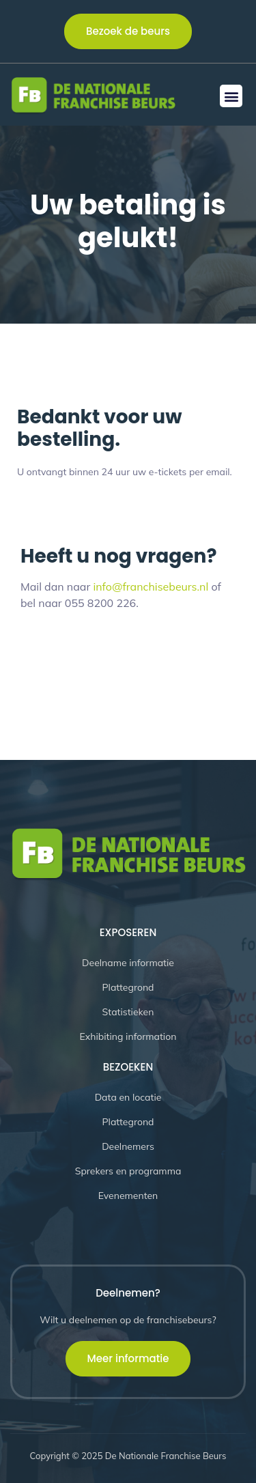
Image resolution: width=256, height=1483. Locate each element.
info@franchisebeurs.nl (150, 586)
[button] (231, 96)
